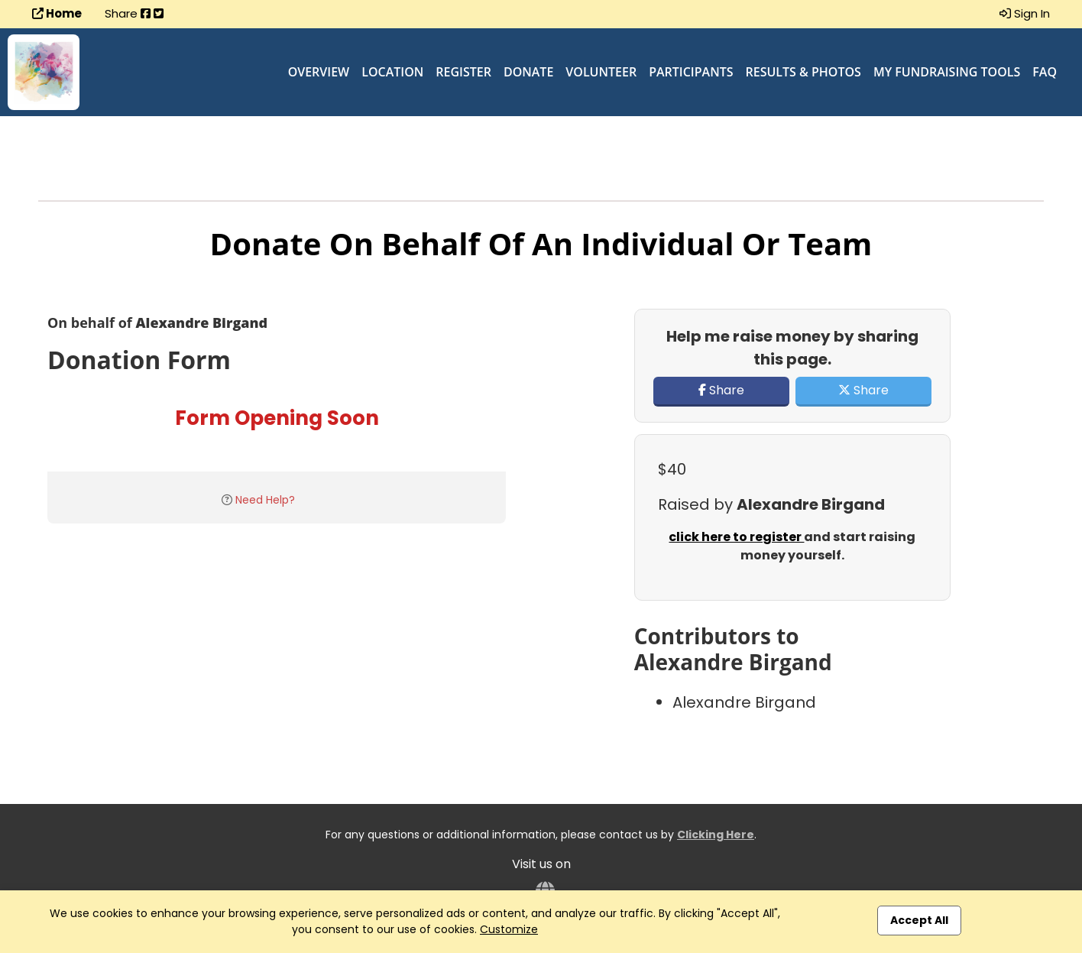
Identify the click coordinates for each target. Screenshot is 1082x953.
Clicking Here (715, 834)
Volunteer (601, 71)
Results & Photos (803, 71)
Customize (509, 929)
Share (721, 390)
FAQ (1044, 71)
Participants (691, 71)
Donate (528, 71)
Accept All (919, 920)
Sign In (1024, 13)
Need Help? (265, 499)
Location (392, 71)
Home (57, 13)
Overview (319, 71)
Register (463, 71)
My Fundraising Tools (946, 71)
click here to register (736, 537)
